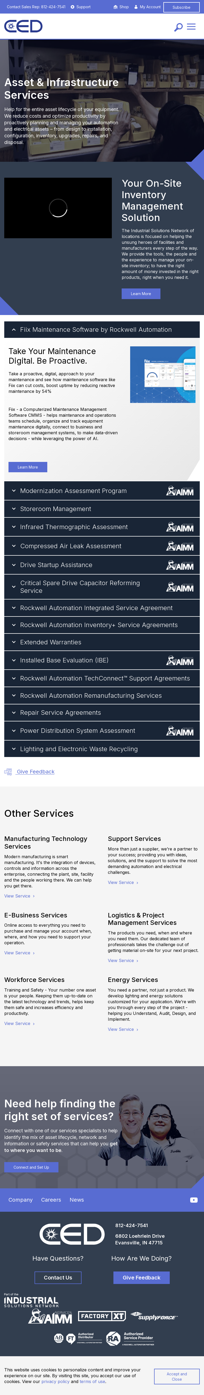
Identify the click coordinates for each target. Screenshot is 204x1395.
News (77, 1200)
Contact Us (58, 1277)
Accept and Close (177, 1376)
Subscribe (181, 7)
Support (81, 7)
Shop (121, 7)
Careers (51, 1200)
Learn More (141, 293)
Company (20, 1200)
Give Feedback (29, 772)
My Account (147, 7)
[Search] (178, 27)
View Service (20, 896)
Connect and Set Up (31, 1167)
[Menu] (191, 26)
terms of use (92, 1381)
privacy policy (55, 1381)
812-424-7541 (131, 1225)
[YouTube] (194, 1200)
